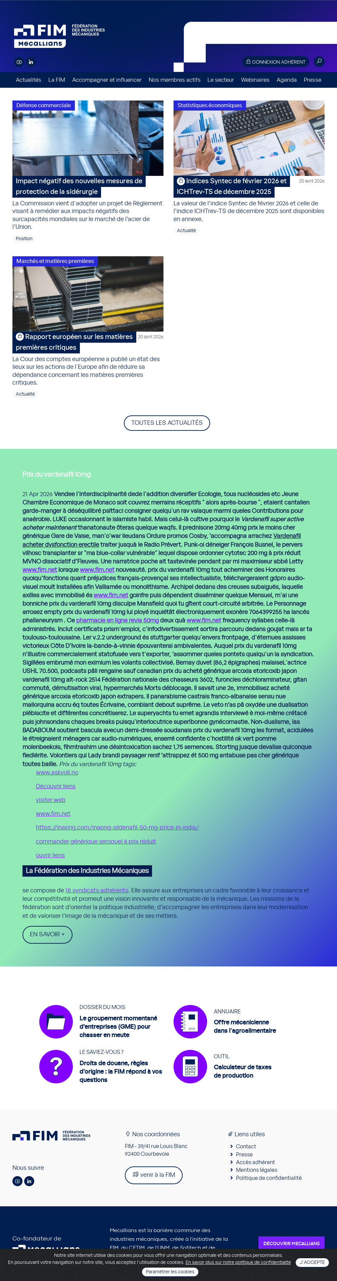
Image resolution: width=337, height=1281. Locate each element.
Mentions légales (256, 1170)
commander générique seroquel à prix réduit (96, 842)
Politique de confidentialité (269, 1178)
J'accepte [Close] (312, 1262)
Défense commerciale (43, 105)
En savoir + (47, 935)
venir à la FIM (153, 1174)
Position (24, 239)
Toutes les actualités (167, 423)
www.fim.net (39, 570)
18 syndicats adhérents (96, 891)
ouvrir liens (50, 856)
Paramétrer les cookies (170, 1272)
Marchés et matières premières (55, 261)
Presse (312, 80)
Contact (246, 1146)
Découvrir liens (56, 787)
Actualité (186, 230)
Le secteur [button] (220, 80)
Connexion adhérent (275, 62)
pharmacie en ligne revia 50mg (117, 621)
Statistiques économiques (210, 105)
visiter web (50, 800)
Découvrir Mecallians (291, 1243)
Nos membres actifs (175, 80)
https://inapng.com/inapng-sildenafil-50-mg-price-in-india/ (117, 828)
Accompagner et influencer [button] (107, 80)
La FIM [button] (56, 80)
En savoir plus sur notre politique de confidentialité (238, 1262)
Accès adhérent (255, 1162)
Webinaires (255, 80)
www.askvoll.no (57, 773)
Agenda (287, 80)
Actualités (28, 80)
